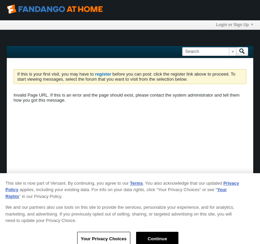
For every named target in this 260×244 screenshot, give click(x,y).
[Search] (209, 51)
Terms (136, 185)
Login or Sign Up (234, 24)
